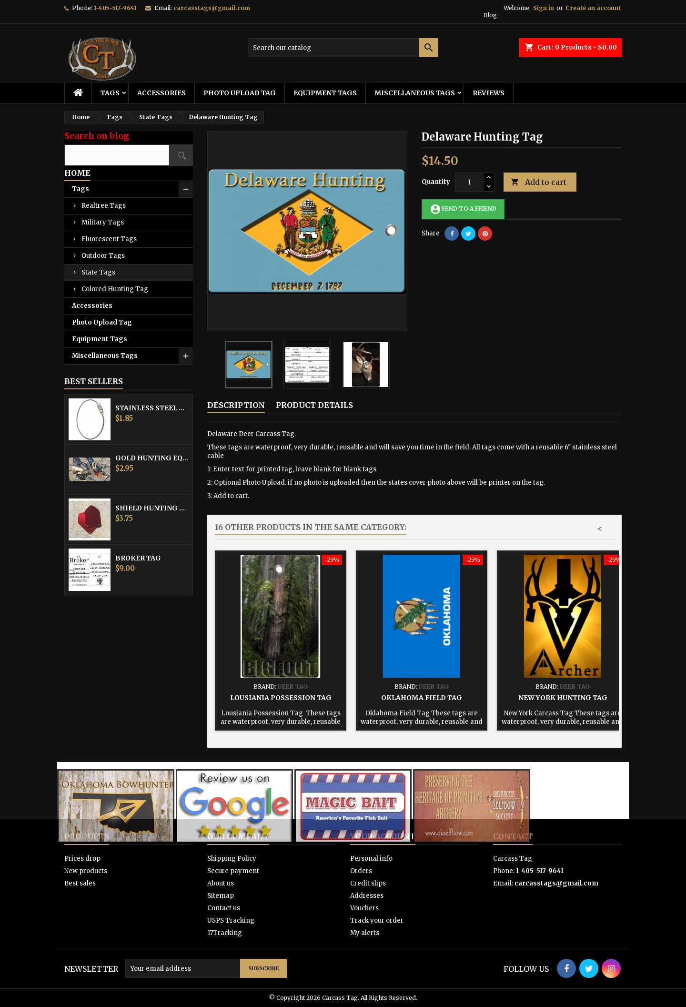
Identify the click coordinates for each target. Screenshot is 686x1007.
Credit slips (368, 883)
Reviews (488, 93)
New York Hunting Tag (562, 697)
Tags (110, 93)
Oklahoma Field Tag (421, 697)
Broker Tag (138, 558)
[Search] (343, 47)
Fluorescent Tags (109, 239)
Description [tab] (236, 405)
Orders (361, 871)
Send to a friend (463, 209)
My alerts (364, 933)
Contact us (223, 908)
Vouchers (364, 908)
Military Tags (102, 222)
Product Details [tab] (314, 405)
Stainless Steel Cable (152, 408)
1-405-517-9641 (115, 7)
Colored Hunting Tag (114, 289)
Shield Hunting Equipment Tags (152, 508)
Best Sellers (93, 381)
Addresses (366, 896)
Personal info (371, 858)
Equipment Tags (325, 93)
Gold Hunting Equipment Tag (152, 458)
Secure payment (233, 871)
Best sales (80, 883)
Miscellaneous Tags (414, 93)
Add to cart (538, 182)
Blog (490, 15)
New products (85, 871)
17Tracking (224, 933)
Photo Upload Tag (239, 93)
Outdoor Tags (103, 256)
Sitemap (220, 896)
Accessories (161, 93)
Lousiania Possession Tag (281, 697)
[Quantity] (469, 182)
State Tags (98, 272)
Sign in (543, 7)
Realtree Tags (103, 206)
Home (77, 173)
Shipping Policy (231, 858)
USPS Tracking (230, 920)
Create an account (593, 7)
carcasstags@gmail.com (211, 7)
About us (220, 883)
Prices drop (82, 858)
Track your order (377, 920)
